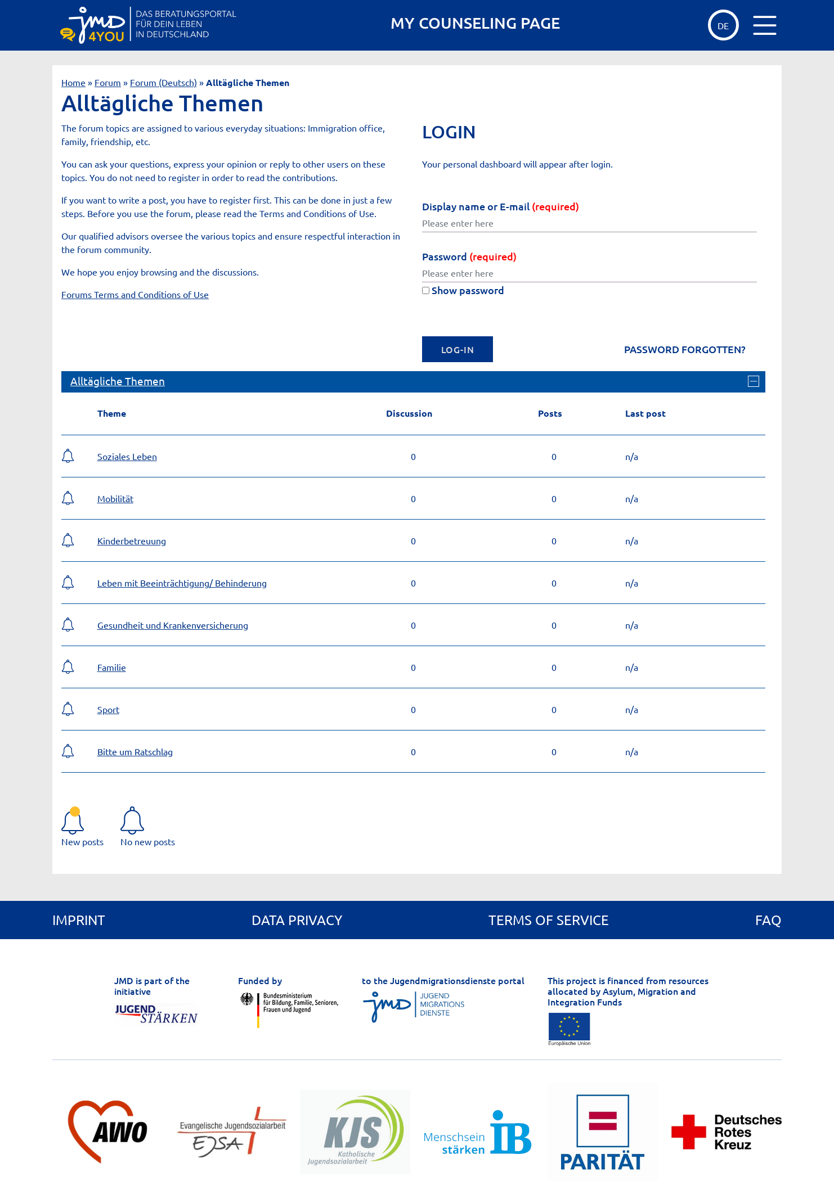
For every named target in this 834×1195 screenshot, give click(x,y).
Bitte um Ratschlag (135, 751)
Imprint (78, 920)
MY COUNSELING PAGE (475, 22)
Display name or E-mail (500, 206)
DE (723, 25)
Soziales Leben (127, 456)
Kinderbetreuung (131, 540)
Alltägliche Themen (117, 380)
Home (73, 82)
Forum (108, 82)
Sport (108, 709)
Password (469, 256)
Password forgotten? (685, 349)
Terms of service (548, 920)
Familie (111, 667)
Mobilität (115, 498)
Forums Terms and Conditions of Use (135, 294)
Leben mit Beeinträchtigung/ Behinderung (182, 582)
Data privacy (297, 920)
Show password (463, 289)
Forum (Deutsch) (163, 82)
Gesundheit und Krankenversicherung (172, 624)
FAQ (768, 920)
